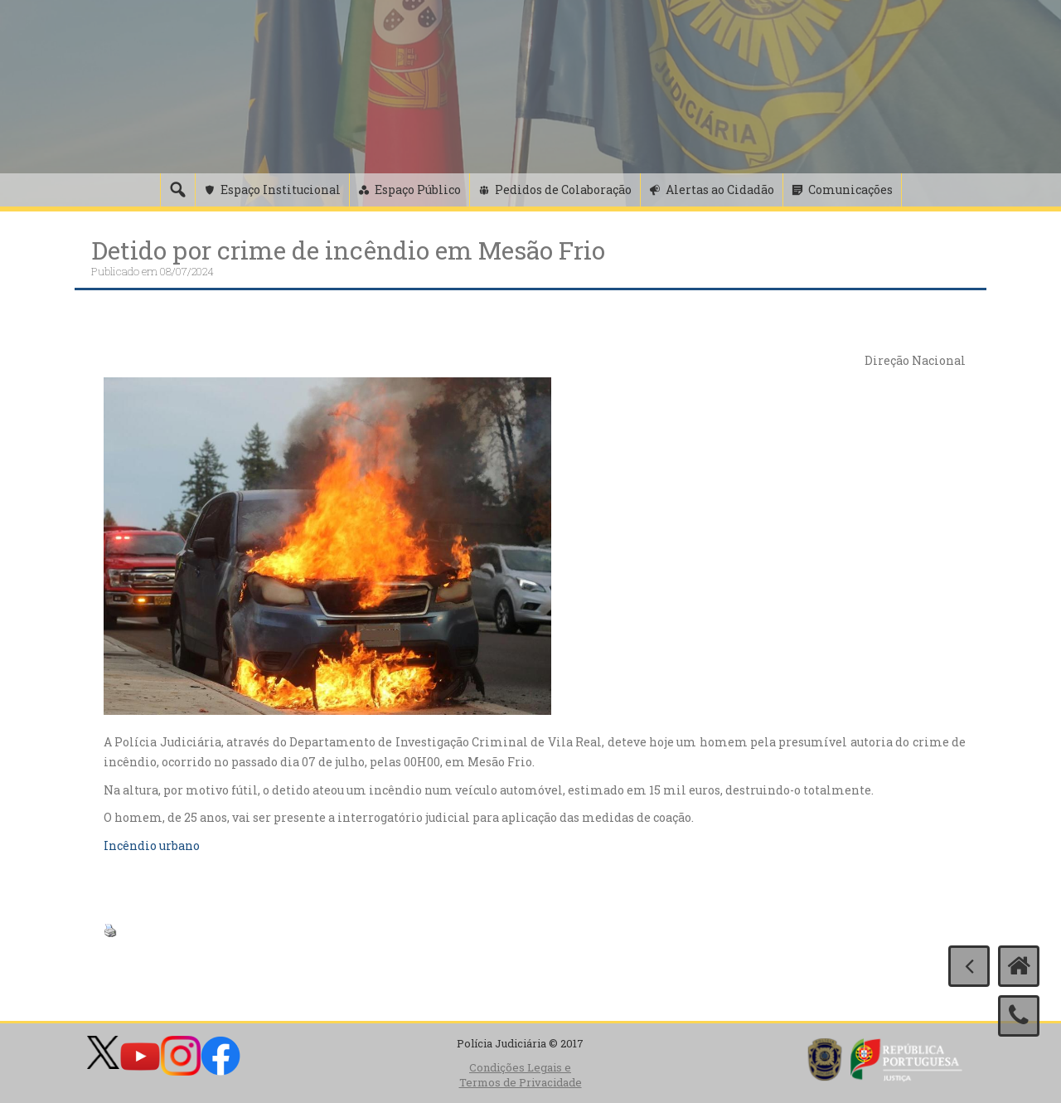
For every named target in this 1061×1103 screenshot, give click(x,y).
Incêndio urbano (152, 845)
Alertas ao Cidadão (720, 189)
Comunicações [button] (850, 189)
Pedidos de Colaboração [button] (563, 189)
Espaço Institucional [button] (280, 189)
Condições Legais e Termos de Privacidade (520, 1075)
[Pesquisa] (177, 190)
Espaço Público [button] (418, 189)
